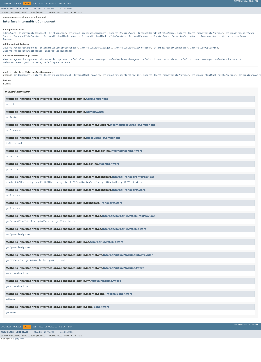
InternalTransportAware (240, 33)
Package (17, 3)
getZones (11, 312)
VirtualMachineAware (234, 36)
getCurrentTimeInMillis (20, 221)
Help (69, 3)
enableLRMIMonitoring (49, 182)
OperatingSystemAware (185, 36)
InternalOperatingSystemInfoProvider (200, 33)
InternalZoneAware (140, 36)
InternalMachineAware (122, 33)
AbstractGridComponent (53, 59)
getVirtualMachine (17, 286)
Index (62, 3)
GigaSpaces (18, 339)
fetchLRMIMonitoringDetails (82, 182)
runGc (63, 260)
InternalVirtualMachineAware (61, 36)
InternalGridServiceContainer (132, 47)
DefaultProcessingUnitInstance (22, 62)
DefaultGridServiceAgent (124, 59)
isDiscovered (14, 143)
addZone (10, 299)
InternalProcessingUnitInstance (22, 51)
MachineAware (161, 36)
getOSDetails (45, 221)
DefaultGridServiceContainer (159, 59)
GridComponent (57, 33)
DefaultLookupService (228, 59)
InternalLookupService (204, 47)
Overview (6, 3)
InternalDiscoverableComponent (87, 33)
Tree (40, 3)
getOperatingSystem (18, 247)
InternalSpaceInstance (59, 51)
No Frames (48, 9)
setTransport (14, 195)
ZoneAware (9, 39)
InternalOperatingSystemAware (156, 33)
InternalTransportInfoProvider (22, 36)
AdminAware (9, 33)
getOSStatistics (65, 221)
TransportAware (210, 36)
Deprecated (51, 3)
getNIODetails (110, 182)
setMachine (12, 156)
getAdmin (11, 117)
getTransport (14, 208)
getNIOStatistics (131, 182)
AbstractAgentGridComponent (20, 59)
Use (34, 3)
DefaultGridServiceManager (196, 59)
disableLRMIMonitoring (20, 182)
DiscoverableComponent (32, 33)
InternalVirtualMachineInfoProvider (104, 36)
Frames (38, 9)
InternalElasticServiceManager (59, 47)
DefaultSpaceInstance (57, 62)
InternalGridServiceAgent (96, 47)
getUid (10, 104)
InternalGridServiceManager (171, 47)
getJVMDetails (14, 260)
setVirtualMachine (17, 273)
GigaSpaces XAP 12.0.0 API (246, 1)
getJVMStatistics (36, 260)
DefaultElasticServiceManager (88, 59)
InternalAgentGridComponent (20, 47)
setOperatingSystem (18, 234)
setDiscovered (14, 130)
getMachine (12, 169)
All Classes (66, 9)
